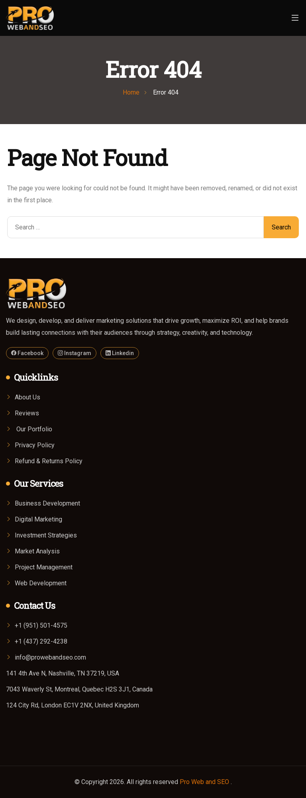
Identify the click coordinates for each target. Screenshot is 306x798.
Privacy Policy (35, 445)
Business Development (47, 503)
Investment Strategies (46, 535)
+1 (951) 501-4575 (41, 625)
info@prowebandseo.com (50, 657)
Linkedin (120, 353)
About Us (27, 397)
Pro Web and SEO (205, 782)
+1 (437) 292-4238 (41, 641)
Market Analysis (37, 551)
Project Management (44, 567)
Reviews (27, 413)
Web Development (41, 583)
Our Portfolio (33, 429)
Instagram (74, 353)
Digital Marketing (38, 519)
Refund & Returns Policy (48, 461)
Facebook (27, 353)
